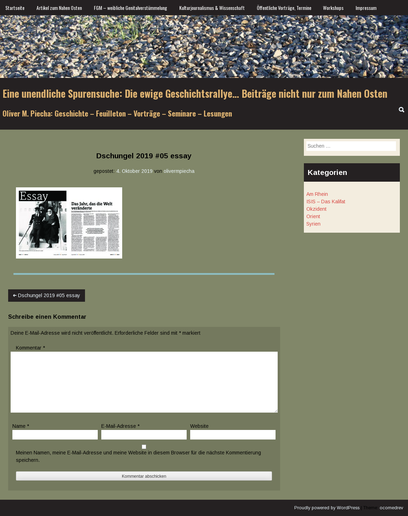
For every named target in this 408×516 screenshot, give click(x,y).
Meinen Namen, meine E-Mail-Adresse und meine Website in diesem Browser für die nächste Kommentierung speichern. (138, 456)
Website (199, 426)
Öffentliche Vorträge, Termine (284, 7)
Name (20, 426)
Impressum (366, 7)
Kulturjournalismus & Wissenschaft (212, 7)
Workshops (333, 7)
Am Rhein (317, 194)
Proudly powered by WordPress (326, 507)
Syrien (313, 224)
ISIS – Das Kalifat (325, 201)
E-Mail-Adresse (120, 426)
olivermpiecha (179, 171)
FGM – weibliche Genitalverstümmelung (130, 7)
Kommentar (30, 348)
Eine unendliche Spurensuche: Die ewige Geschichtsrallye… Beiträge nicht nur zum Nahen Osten (194, 93)
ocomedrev (391, 507)
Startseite (14, 7)
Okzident (316, 209)
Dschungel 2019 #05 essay (46, 295)
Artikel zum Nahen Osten (59, 7)
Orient (313, 216)
